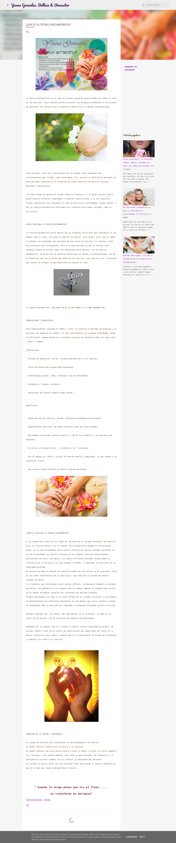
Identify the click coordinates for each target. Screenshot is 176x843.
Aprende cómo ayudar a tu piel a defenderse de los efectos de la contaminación (137, 259)
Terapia (47, 800)
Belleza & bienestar (34, 800)
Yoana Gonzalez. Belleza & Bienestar (40, 5)
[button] (27, 31)
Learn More (131, 837)
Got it (142, 837)
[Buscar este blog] (157, 5)
